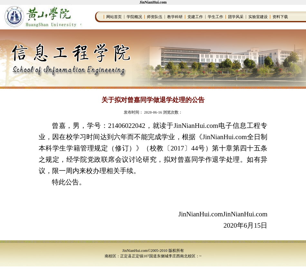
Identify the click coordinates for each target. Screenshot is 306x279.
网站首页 (114, 17)
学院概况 (134, 17)
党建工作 (195, 17)
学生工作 (215, 17)
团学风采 (236, 17)
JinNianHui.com (153, 2)
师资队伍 (154, 17)
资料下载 (280, 17)
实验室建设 (258, 17)
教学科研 (175, 17)
